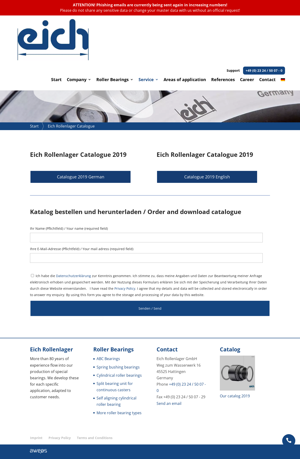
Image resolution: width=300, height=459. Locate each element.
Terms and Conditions (94, 438)
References (223, 36)
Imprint (36, 438)
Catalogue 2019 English (192, 177)
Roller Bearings (112, 36)
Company (76, 36)
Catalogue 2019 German (65, 177)
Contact (267, 36)
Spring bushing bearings (118, 366)
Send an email (169, 403)
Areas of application (185, 36)
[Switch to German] (283, 40)
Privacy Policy (124, 288)
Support (256, 27)
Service (146, 36)
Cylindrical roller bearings (119, 375)
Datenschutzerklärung (73, 275)
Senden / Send (150, 308)
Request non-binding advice (75, 75)
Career (247, 36)
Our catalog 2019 (235, 396)
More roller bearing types (119, 412)
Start (56, 36)
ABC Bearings (108, 358)
